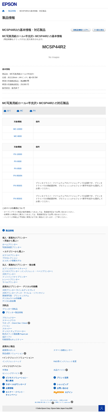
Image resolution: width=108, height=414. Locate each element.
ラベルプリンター (10, 282)
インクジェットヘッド (11, 361)
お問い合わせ (62, 388)
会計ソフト (7, 337)
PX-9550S (17, 199)
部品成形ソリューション (12, 353)
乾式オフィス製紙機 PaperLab (15, 334)
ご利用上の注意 (63, 400)
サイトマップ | (45, 400)
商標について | (59, 402)
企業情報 (9, 388)
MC (21, 111)
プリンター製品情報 (14, 312)
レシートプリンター (10, 279)
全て (9, 111)
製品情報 (12, 11)
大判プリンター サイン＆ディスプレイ (18, 290)
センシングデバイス (10, 373)
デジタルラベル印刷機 (11, 298)
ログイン (63, 392)
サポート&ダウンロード (16, 384)
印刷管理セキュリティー (12, 339)
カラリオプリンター (10, 255)
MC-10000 (17, 129)
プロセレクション (10, 258)
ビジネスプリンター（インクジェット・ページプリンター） (28, 271)
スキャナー (7, 329)
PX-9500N (17, 176)
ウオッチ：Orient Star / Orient (14, 323)
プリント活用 (62, 378)
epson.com (67, 402)
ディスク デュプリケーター (14, 331)
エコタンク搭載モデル (11, 261)
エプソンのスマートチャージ (14, 269)
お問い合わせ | (54, 400)
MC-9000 (18, 136)
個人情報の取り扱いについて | (45, 402)
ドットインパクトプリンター (14, 277)
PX (34, 111)
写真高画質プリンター (11, 247)
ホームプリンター (10, 244)
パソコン (6, 326)
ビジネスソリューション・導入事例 (17, 379)
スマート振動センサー (63, 350)
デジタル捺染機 (9, 301)
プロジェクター (9, 318)
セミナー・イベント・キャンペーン (15, 393)
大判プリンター (9, 274)
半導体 (5, 370)
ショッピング (62, 384)
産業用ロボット (9, 350)
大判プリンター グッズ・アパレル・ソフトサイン (23, 293)
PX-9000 (18, 161)
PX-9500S (17, 186)
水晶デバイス (59, 370)
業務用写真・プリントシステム (15, 296)
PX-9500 (18, 168)
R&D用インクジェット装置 (65, 361)
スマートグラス (9, 320)
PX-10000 (18, 154)
